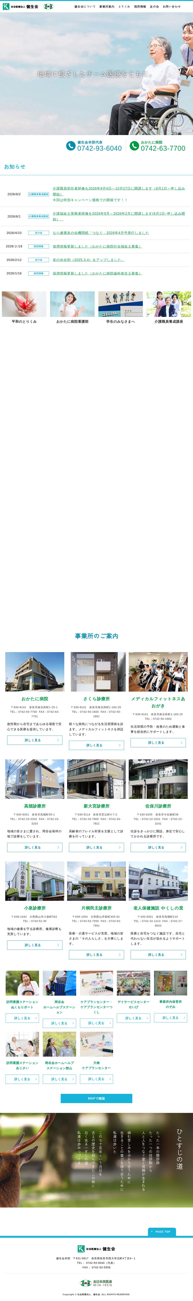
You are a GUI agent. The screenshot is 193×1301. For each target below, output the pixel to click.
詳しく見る (33, 740)
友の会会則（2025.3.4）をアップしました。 (89, 260)
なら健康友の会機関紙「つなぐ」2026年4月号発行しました (101, 233)
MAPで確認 (96, 1098)
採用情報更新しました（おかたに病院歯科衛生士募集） (97, 273)
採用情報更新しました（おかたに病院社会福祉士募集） (97, 246)
